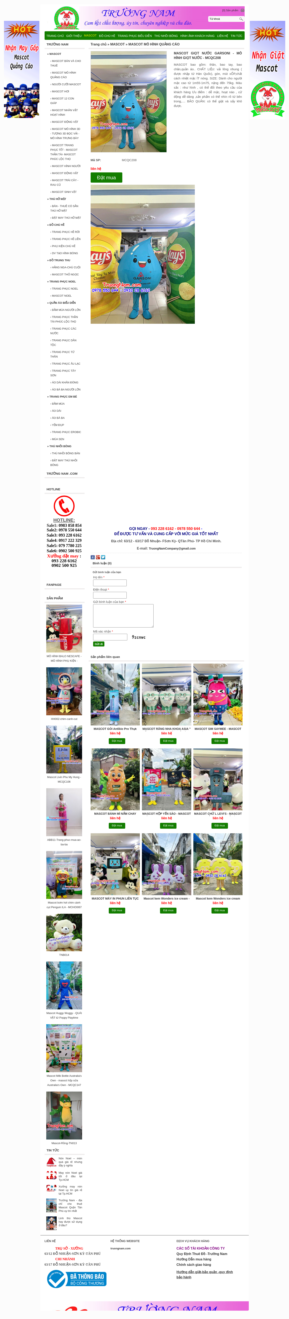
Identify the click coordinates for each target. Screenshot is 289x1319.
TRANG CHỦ (55, 36)
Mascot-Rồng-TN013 (64, 1143)
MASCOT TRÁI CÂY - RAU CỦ (64, 182)
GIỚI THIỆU (74, 36)
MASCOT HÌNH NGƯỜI (65, 166)
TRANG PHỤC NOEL (61, 281)
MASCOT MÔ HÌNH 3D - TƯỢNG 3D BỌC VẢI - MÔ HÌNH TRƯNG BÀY (65, 133)
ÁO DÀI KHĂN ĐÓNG (64, 382)
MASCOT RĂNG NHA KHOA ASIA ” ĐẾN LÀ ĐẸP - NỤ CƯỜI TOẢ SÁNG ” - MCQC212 (167, 729)
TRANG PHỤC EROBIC (65, 432)
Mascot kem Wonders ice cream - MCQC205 (167, 899)
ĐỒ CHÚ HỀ (55, 224)
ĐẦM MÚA (57, 403)
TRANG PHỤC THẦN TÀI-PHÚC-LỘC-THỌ (64, 319)
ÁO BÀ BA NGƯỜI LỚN (65, 389)
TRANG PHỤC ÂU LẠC (65, 363)
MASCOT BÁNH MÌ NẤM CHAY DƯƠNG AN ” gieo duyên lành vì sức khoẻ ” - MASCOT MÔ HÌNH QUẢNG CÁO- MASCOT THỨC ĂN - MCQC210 (115, 814)
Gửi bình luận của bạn (109, 602)
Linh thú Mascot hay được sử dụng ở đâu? (70, 1222)
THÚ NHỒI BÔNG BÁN (65, 453)
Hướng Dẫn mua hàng (193, 1259)
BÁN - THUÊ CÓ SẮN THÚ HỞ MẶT (64, 208)
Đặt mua (106, 177)
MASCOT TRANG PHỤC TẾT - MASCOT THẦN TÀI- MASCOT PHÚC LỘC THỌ (64, 152)
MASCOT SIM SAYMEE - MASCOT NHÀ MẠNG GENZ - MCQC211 (218, 729)
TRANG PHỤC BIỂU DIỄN (135, 36)
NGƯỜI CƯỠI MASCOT (65, 84)
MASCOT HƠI (59, 91)
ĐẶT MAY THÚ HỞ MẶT (65, 217)
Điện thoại (101, 589)
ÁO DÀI (55, 410)
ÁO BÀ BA (57, 417)
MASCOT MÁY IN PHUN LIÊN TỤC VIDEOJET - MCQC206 (115, 899)
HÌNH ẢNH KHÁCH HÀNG (197, 36)
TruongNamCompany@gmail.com (172, 548)
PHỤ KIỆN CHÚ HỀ (62, 246)
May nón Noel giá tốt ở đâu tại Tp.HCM (70, 1176)
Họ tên (99, 577)
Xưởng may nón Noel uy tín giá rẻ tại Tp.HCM (70, 1190)
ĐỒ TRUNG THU (58, 260)
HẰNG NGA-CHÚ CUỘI (65, 267)
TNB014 (64, 954)
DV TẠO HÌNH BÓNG (64, 253)
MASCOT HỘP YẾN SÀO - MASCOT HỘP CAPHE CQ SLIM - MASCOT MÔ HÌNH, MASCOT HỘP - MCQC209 (166, 814)
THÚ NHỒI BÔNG (59, 446)
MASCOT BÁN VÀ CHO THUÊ (65, 63)
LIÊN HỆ (222, 36)
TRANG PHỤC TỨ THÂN (62, 354)
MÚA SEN (57, 439)
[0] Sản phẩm (230, 10)
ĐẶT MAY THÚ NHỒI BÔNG (64, 463)
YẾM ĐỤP (57, 425)
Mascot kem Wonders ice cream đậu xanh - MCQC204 (218, 899)
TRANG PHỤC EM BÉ (62, 396)
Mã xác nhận (103, 631)
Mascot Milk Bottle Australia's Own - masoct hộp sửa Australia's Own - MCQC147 (64, 1080)
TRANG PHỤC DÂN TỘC (63, 342)
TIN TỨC (236, 36)
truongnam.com (120, 1248)
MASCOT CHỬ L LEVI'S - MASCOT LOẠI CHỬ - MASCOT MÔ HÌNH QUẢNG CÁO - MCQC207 (218, 814)
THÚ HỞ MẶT (56, 199)
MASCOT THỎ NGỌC (64, 274)
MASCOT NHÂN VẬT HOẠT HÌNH (64, 112)
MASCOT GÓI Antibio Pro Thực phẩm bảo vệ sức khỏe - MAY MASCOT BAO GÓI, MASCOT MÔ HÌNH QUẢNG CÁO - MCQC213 (115, 729)
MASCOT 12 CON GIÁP (62, 101)
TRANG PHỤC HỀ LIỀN (65, 239)
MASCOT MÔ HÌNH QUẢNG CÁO (63, 75)
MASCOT (54, 53)
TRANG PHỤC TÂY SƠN (63, 373)
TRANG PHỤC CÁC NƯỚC (63, 331)
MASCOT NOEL (61, 295)
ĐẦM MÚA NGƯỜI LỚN (65, 309)
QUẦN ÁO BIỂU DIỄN (61, 302)
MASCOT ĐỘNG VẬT (64, 121)
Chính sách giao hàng (193, 1264)
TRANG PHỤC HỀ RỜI (65, 231)
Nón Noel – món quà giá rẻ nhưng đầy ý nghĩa (70, 1162)
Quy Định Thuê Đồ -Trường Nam (201, 1254)
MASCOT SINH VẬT (63, 191)
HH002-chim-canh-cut (64, 718)
